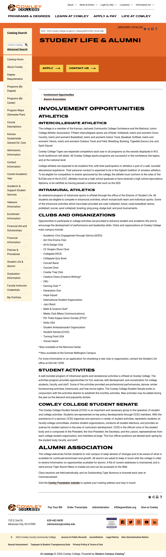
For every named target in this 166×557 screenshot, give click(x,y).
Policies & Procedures (13, 252)
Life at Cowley (136, 16)
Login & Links (108, 5)
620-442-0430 (55, 520)
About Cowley (15, 66)
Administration (100, 507)
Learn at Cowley (72, 16)
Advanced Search (17, 49)
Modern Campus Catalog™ (110, 553)
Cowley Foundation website (64, 482)
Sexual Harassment (18, 544)
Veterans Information (13, 204)
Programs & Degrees (29, 16)
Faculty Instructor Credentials (17, 287)
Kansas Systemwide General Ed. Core (16, 138)
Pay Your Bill (55, 507)
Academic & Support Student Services (16, 190)
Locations (126, 5)
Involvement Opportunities (59, 94)
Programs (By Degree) (15, 88)
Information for (145, 5)
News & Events (88, 5)
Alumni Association (55, 99)
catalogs (48, 553)
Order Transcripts (77, 507)
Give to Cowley (149, 507)
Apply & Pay (105, 16)
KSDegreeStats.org (125, 507)
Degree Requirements (15, 76)
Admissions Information (13, 152)
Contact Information (13, 164)
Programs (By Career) (15, 100)
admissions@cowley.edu (61, 524)
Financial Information (13, 240)
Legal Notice (112, 537)
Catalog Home (15, 59)
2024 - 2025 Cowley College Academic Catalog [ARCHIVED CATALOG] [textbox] (72, 31)
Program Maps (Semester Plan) (16, 112)
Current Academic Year (17, 176)
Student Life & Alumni (15, 264)
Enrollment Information (13, 216)
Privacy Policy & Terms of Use (88, 544)
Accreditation (96, 537)
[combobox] (73, 31)
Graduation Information (13, 276)
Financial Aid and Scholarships (17, 228)
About (71, 5)
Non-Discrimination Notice (135, 537)
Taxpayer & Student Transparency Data (50, 544)
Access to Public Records (74, 537)
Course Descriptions (14, 124)
